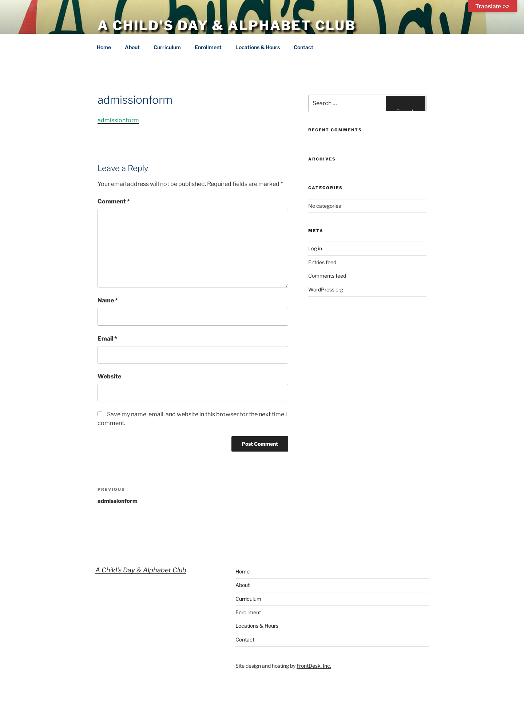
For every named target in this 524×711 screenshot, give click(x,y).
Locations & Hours (257, 47)
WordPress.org (325, 289)
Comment (114, 201)
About (132, 47)
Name (108, 300)
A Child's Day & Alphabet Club (227, 25)
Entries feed (322, 262)
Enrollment (208, 47)
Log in (315, 248)
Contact (303, 47)
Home (104, 47)
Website (109, 376)
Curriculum (167, 47)
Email (107, 338)
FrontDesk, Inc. (314, 666)
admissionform (118, 120)
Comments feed (327, 276)
